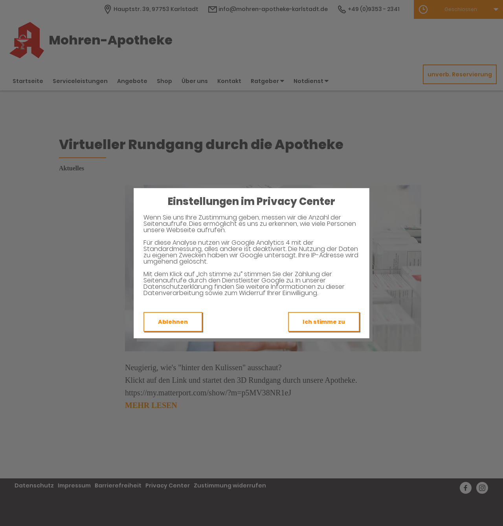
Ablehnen (173, 322)
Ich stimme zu (324, 322)
